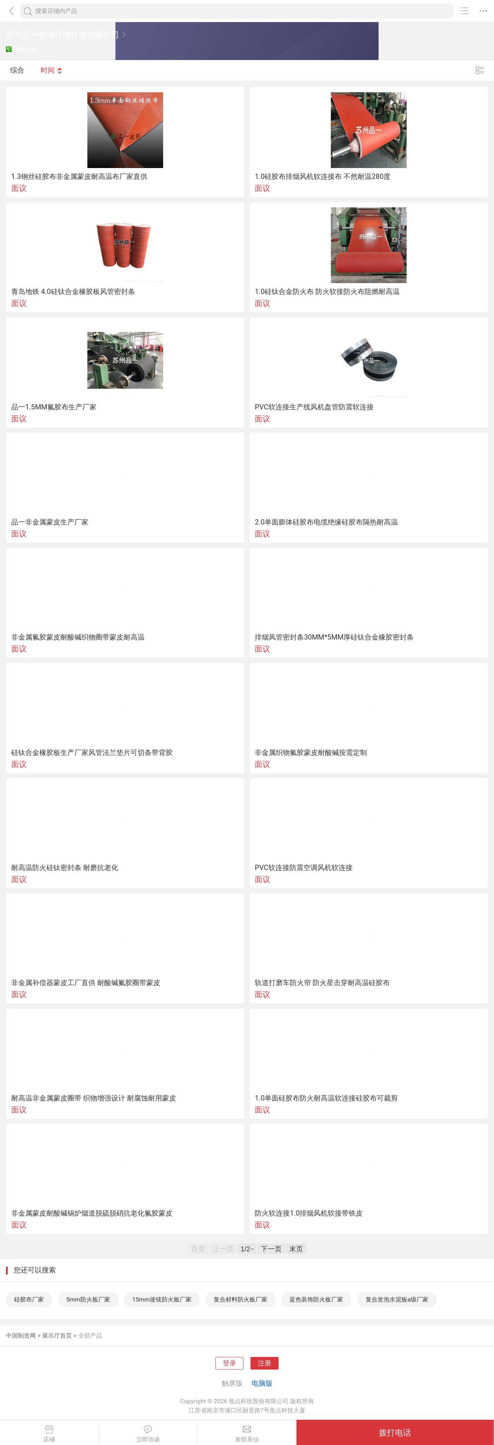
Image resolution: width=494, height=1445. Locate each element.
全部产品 (90, 1335)
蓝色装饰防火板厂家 (316, 1299)
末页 (296, 1249)
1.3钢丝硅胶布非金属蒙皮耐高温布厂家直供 (79, 176)
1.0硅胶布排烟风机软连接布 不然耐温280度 (322, 176)
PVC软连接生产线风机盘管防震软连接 (314, 406)
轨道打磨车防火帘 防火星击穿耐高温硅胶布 (322, 982)
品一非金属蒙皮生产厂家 (49, 522)
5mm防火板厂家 (88, 1299)
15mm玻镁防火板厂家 (162, 1299)
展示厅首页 (57, 1335)
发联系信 (247, 1434)
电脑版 (262, 1383)
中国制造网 (21, 1335)
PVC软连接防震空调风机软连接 (304, 867)
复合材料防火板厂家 (240, 1299)
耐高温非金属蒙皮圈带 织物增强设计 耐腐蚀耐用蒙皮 (93, 1098)
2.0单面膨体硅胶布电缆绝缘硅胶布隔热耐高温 (326, 522)
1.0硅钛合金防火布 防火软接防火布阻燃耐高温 (327, 291)
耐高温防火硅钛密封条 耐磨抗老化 (64, 867)
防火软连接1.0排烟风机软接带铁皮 (309, 1213)
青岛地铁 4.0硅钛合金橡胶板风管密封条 (73, 291)
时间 (51, 70)
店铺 (49, 1434)
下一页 (271, 1249)
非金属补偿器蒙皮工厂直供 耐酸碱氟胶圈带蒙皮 (85, 982)
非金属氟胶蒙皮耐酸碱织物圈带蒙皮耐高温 (78, 637)
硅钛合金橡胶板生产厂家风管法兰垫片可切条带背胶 (92, 752)
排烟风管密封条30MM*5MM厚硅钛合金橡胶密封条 (334, 637)
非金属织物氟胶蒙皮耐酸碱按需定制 (311, 752)
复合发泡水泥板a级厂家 (397, 1299)
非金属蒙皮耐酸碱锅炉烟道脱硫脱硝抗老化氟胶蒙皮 (92, 1213)
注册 (264, 1363)
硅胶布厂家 (29, 1299)
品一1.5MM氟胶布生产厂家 (53, 406)
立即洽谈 (148, 1434)
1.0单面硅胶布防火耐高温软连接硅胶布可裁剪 (326, 1098)
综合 (17, 70)
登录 (229, 1363)
